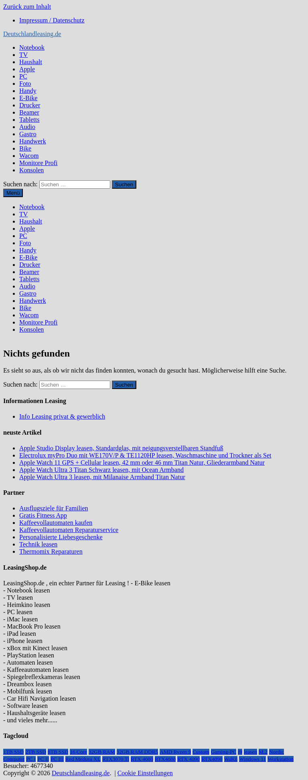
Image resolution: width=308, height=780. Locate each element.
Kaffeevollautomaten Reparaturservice (68, 529)
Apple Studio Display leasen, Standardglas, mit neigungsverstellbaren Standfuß (121, 448)
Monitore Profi (38, 162)
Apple (27, 69)
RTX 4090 (188, 759)
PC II (43, 759)
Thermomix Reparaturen (51, 551)
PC (23, 76)
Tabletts (29, 119)
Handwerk (32, 141)
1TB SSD (13, 752)
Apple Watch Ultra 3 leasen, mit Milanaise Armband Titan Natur (102, 477)
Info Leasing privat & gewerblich (62, 416)
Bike (25, 148)
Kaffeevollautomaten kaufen (55, 522)
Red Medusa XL (83, 759)
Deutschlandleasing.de (32, 33)
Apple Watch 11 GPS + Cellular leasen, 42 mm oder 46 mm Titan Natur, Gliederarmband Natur (142, 462)
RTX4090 (212, 759)
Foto (25, 83)
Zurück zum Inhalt (27, 6)
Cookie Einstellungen (145, 773)
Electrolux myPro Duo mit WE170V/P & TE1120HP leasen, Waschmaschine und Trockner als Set (145, 455)
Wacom (28, 155)
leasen (250, 752)
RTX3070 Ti (115, 759)
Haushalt (30, 61)
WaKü (231, 759)
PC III (57, 759)
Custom (200, 752)
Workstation (280, 759)
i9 (240, 752)
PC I (31, 759)
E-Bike (28, 98)
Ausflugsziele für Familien (53, 508)
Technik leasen (38, 544)
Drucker (29, 105)
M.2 (263, 752)
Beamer (29, 112)
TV (23, 54)
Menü (13, 193)
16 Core (78, 752)
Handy (27, 90)
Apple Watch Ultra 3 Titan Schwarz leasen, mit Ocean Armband (101, 469)
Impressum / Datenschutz (52, 20)
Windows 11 (252, 759)
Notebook (32, 47)
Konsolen (31, 170)
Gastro (27, 134)
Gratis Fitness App (43, 515)
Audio (27, 126)
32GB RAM (102, 752)
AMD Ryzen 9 (175, 752)
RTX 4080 (142, 759)
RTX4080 (165, 759)
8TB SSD (58, 752)
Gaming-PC (224, 752)
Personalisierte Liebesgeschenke (60, 537)
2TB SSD (35, 752)
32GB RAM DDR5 (137, 752)
